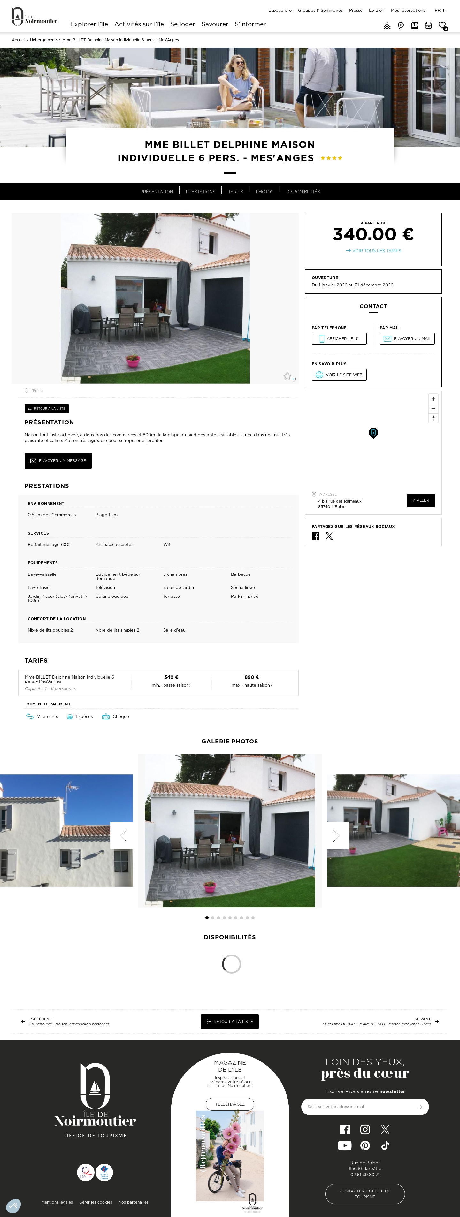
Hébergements (44, 40)
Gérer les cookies (95, 1202)
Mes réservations (408, 10)
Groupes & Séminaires (320, 10)
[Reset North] (433, 418)
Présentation (156, 191)
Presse (356, 10)
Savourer (215, 24)
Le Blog (377, 10)
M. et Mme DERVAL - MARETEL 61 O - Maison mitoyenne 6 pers (377, 1024)
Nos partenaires (134, 1202)
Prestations (200, 191)
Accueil (19, 40)
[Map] (373, 439)
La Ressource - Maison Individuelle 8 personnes (69, 1024)
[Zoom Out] (433, 408)
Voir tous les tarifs (376, 251)
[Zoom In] (433, 399)
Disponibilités (303, 191)
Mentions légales (57, 1202)
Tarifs (235, 191)
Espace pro (280, 10)
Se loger (182, 24)
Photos (264, 191)
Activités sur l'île (139, 24)
